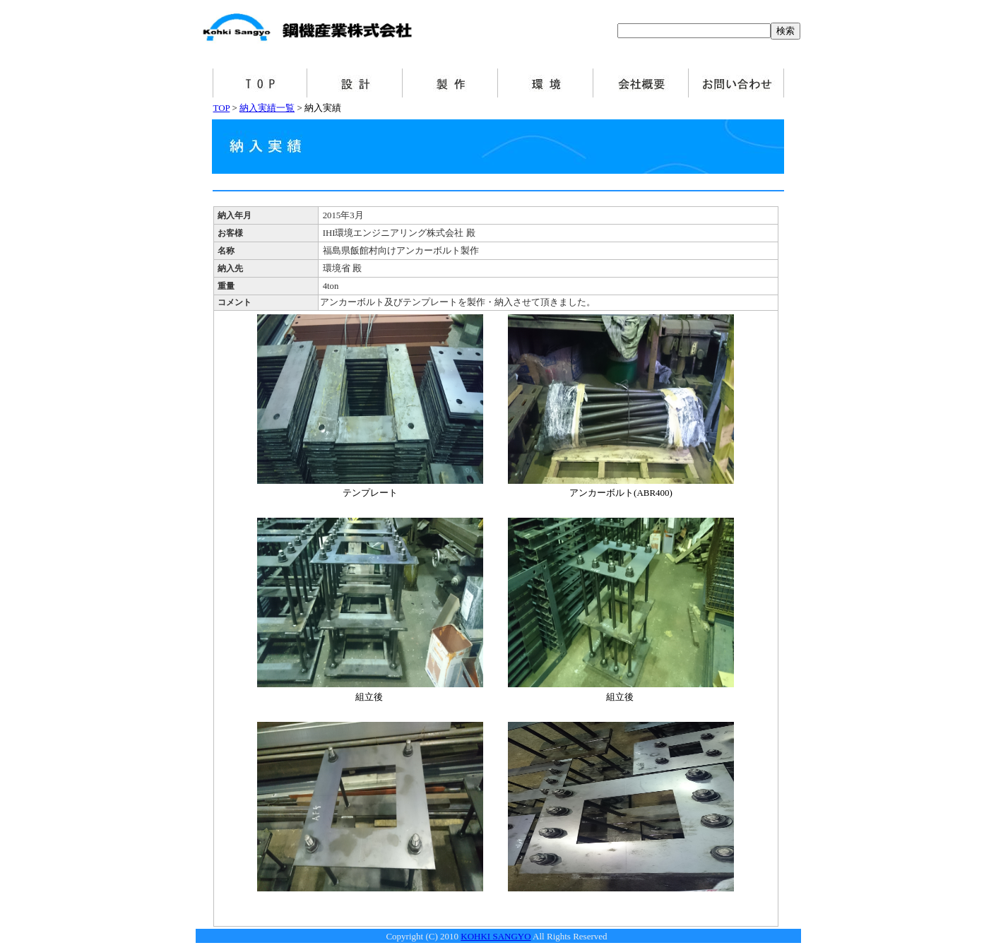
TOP (221, 107)
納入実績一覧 (267, 107)
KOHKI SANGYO (495, 936)
